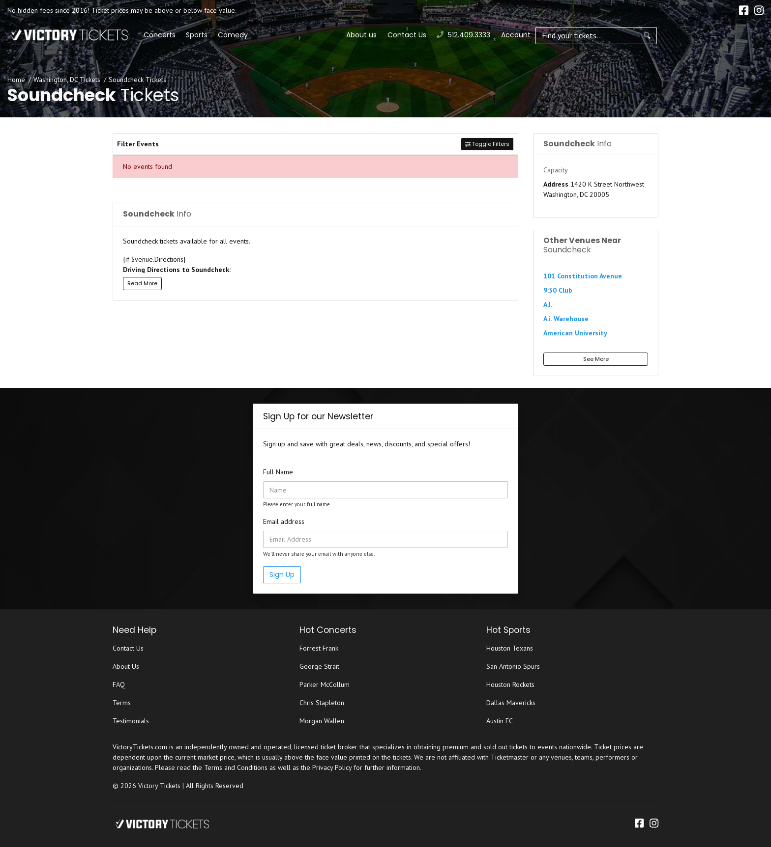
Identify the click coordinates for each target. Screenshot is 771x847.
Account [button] (743, 35)
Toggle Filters (487, 144)
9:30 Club (557, 290)
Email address (283, 521)
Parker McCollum (324, 684)
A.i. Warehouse (566, 318)
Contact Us (634, 35)
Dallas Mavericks (510, 702)
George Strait (319, 666)
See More (596, 359)
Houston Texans (509, 648)
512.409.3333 (691, 35)
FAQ (119, 684)
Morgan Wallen (321, 720)
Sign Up (282, 574)
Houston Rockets (510, 684)
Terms (122, 702)
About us (589, 35)
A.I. (547, 304)
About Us (126, 666)
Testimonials (131, 720)
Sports (299, 35)
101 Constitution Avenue (582, 276)
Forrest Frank (318, 648)
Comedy (335, 35)
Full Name (278, 471)
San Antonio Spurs (513, 666)
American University (575, 332)
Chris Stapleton (321, 702)
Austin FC (499, 720)
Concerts (262, 35)
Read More (142, 283)
